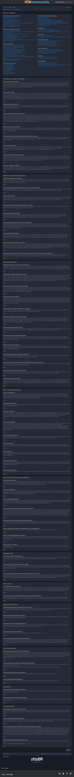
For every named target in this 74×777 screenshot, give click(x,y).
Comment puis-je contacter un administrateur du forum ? (48, 65)
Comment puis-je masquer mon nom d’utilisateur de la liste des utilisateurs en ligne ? (19, 31)
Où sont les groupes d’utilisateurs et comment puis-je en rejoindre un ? (51, 20)
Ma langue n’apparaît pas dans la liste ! (10, 35)
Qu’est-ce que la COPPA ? (8, 18)
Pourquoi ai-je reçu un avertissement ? (10, 54)
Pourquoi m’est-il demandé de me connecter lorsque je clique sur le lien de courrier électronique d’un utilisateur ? (18, 40)
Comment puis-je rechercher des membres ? (46, 44)
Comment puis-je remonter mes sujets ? (10, 60)
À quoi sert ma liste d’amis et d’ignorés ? (45, 35)
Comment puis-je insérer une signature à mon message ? (13, 47)
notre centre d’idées (7, 721)
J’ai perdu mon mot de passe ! (8, 24)
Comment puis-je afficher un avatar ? (10, 37)
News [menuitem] (11, 7)
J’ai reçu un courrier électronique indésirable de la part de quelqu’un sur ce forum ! (53, 31)
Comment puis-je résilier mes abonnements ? (46, 53)
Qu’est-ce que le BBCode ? (8, 64)
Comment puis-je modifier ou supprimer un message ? (13, 46)
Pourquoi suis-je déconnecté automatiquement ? (12, 25)
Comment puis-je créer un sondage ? (10, 48)
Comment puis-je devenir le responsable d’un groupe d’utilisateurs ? (50, 21)
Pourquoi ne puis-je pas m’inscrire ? (10, 19)
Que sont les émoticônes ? (8, 66)
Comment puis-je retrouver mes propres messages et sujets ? (49, 45)
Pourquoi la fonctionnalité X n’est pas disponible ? (47, 63)
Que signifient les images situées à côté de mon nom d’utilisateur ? (15, 36)
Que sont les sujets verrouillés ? (9, 72)
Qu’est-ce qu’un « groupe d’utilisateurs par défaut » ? (47, 24)
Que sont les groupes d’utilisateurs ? (44, 19)
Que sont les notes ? (7, 71)
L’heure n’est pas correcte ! (8, 32)
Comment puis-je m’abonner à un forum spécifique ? (47, 51)
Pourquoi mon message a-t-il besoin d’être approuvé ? (13, 59)
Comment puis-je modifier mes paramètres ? (11, 30)
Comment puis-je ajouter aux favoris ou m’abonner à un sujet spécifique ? (51, 50)
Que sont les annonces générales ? (9, 68)
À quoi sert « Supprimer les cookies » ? (10, 26)
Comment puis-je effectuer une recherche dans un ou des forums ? (50, 40)
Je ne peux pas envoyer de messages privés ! (46, 29)
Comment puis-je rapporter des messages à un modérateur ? (14, 55)
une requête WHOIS (49, 729)
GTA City (6, 768)
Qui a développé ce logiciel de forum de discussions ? (48, 62)
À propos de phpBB (63, 711)
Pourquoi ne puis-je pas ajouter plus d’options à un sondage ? (14, 49)
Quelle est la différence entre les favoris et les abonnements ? (49, 49)
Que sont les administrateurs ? (43, 17)
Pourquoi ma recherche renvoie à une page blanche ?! (48, 43)
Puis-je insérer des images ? (8, 67)
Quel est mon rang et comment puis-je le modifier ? (12, 38)
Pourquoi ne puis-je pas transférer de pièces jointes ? (13, 53)
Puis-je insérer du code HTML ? (9, 65)
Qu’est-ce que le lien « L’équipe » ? (44, 25)
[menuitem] (14, 7)
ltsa (11, 774)
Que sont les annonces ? (7, 70)
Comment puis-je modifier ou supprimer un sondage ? (13, 50)
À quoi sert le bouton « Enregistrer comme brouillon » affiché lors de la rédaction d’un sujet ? (19, 57)
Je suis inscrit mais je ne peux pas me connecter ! (12, 20)
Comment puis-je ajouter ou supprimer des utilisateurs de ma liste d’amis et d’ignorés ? (54, 36)
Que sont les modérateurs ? (43, 18)
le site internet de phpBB (49, 217)
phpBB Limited (35, 710)
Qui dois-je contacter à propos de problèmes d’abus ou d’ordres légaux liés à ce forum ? (54, 64)
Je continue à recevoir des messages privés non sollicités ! (48, 30)
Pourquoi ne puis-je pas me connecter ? (10, 21)
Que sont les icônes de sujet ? (8, 73)
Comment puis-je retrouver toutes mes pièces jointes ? (48, 58)
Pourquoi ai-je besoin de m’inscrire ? (10, 17)
